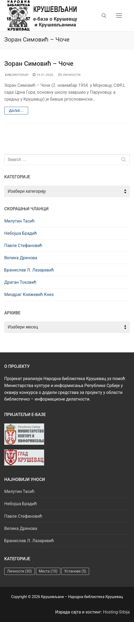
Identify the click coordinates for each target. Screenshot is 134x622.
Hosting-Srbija (116, 612)
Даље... (16, 111)
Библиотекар (16, 75)
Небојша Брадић (20, 233)
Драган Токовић (20, 282)
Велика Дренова (20, 257)
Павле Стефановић (23, 245)
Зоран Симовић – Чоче (38, 63)
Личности (69, 75)
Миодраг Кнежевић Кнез (29, 294)
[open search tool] (104, 15)
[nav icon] (119, 15)
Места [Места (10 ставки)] (48, 571)
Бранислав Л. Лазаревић (29, 270)
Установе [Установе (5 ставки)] (75, 571)
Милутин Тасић (19, 221)
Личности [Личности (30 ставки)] (19, 571)
